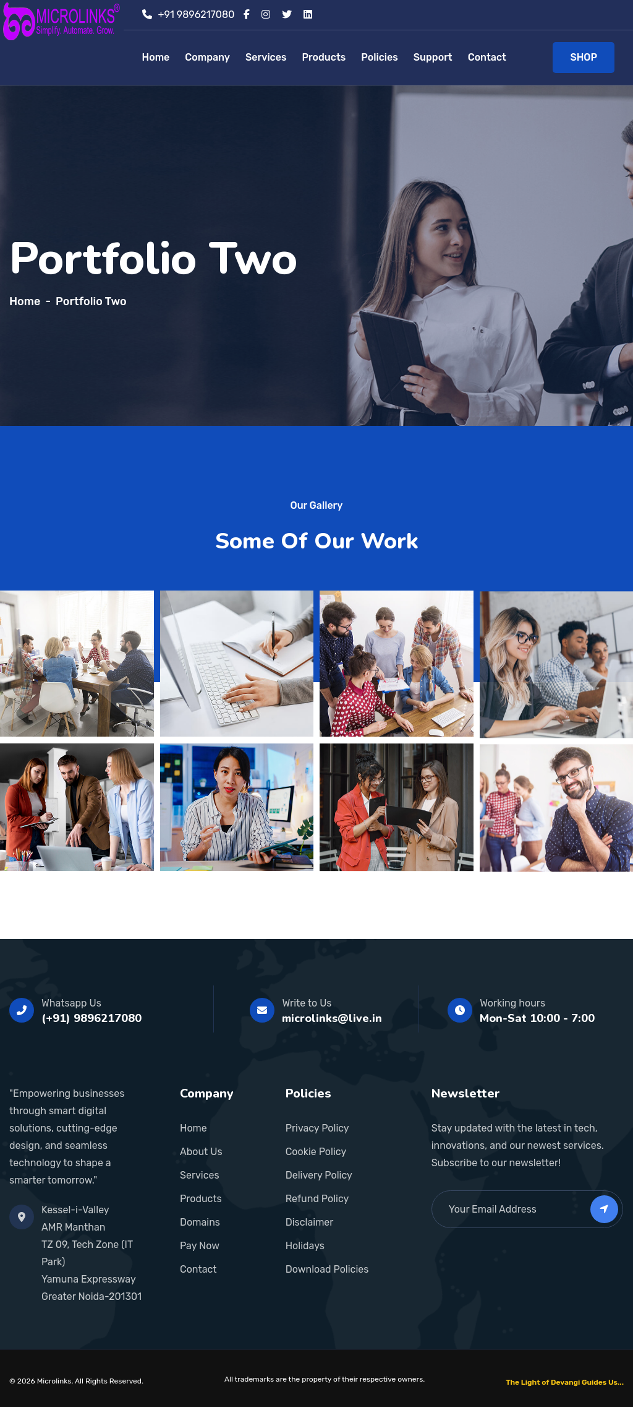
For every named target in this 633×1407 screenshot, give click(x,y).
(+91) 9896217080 (91, 1018)
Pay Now (199, 1246)
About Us (201, 1152)
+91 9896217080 (196, 14)
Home (156, 57)
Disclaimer (310, 1222)
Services (265, 57)
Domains (200, 1222)
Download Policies (327, 1269)
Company (207, 57)
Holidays (305, 1246)
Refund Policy (317, 1199)
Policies (379, 57)
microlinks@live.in (332, 1018)
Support (433, 57)
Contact (487, 57)
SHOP (583, 57)
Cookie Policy (316, 1152)
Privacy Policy (317, 1128)
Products (324, 57)
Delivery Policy (319, 1175)
